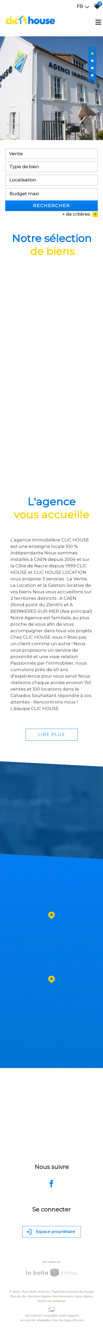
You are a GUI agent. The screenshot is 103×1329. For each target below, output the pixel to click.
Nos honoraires (62, 1296)
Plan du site (18, 1296)
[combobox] (51, 155)
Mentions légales (39, 1296)
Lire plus (51, 734)
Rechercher (51, 206)
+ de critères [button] (80, 215)
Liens (78, 1296)
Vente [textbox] (16, 154)
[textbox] (51, 167)
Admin (87, 1296)
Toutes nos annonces (51, 1301)
